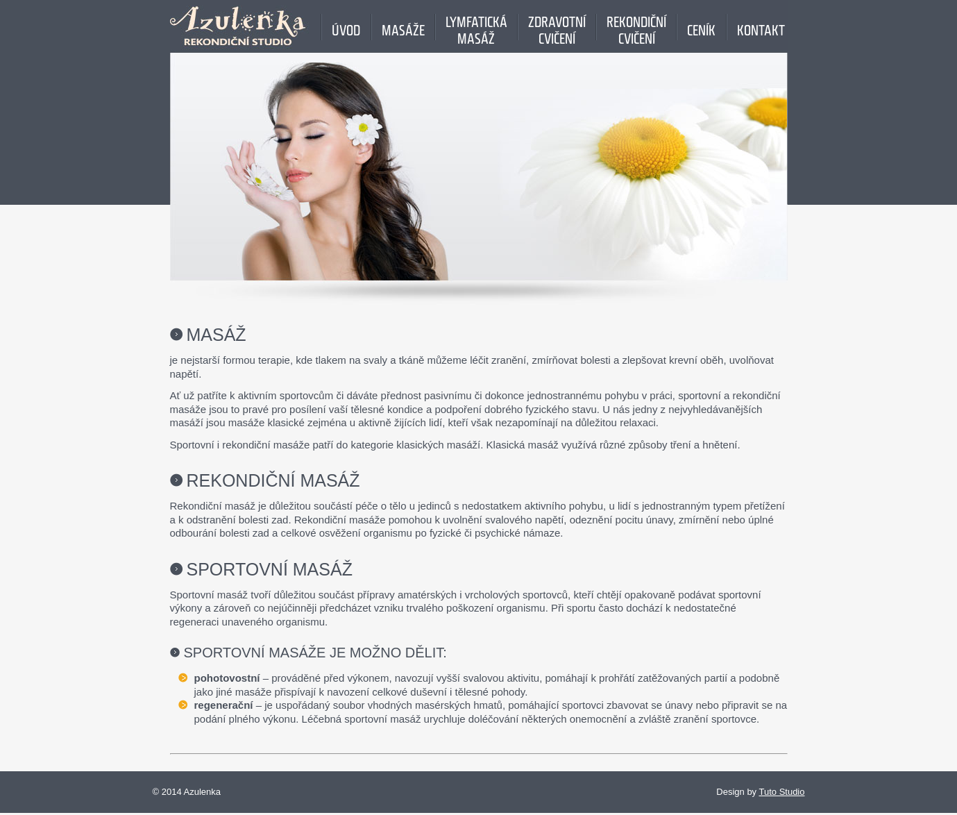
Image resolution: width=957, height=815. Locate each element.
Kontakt (761, 27)
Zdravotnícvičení (557, 27)
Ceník (701, 27)
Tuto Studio (781, 792)
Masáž (216, 334)
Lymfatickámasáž (476, 27)
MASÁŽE (403, 27)
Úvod (346, 27)
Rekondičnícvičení (636, 27)
